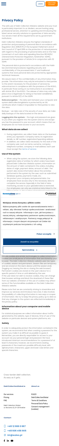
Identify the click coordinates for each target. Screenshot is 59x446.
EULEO (33, 394)
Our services (8, 394)
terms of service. (29, 149)
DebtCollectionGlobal (39, 397)
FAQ (5, 400)
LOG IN (40, 4)
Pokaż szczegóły (44, 234)
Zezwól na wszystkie (29, 242)
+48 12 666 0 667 (16, 426)
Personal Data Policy (39, 404)
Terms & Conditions (39, 400)
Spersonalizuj (29, 250)
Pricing (6, 397)
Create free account (52, 4)
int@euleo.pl (14, 435)
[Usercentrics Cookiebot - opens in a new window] (45, 194)
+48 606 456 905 (16, 430)
